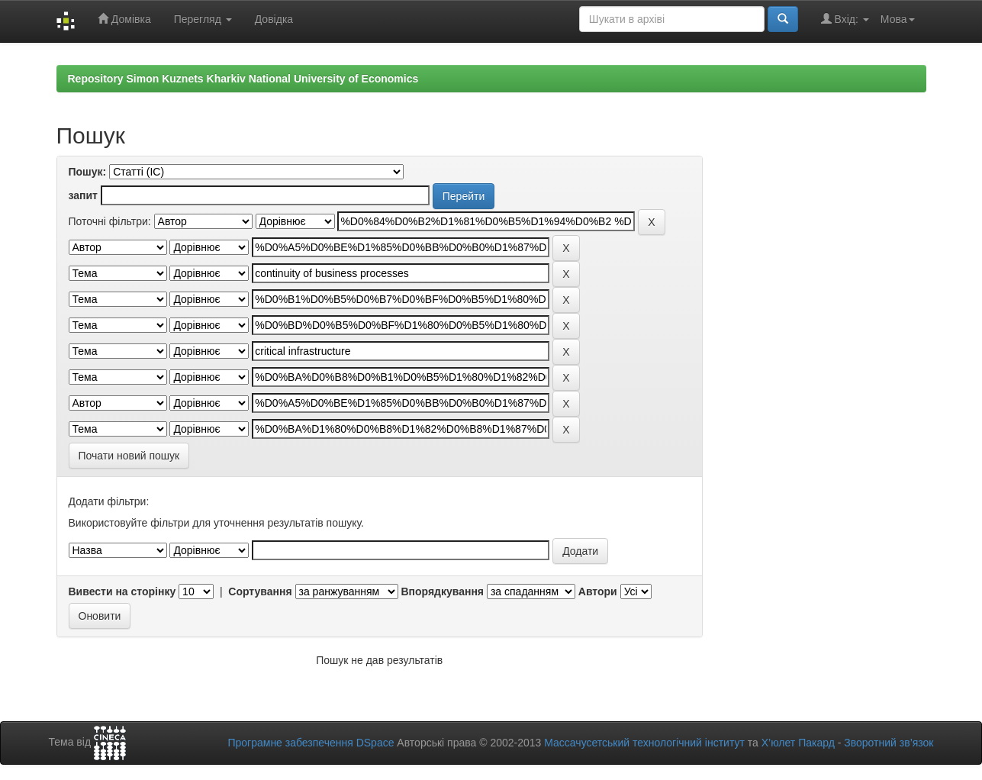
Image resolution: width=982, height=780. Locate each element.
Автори (597, 591)
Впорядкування (442, 591)
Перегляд (203, 19)
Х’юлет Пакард (798, 742)
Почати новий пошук (129, 456)
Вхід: (845, 18)
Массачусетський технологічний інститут (644, 742)
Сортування (259, 591)
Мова (898, 19)
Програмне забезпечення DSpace (310, 742)
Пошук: (88, 172)
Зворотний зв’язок (888, 742)
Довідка (274, 19)
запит (83, 195)
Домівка (124, 18)
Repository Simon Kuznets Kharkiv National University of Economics (243, 79)
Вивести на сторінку (122, 591)
